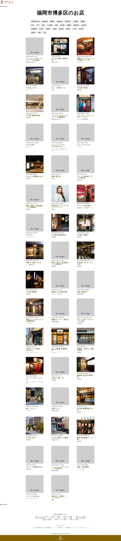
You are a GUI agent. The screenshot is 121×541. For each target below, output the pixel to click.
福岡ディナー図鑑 (81, 516)
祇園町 (69, 25)
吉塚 (39, 32)
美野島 (52, 21)
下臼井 (75, 29)
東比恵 (61, 29)
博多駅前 (59, 21)
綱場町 (83, 21)
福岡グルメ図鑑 (68, 516)
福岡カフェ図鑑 (68, 518)
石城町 (55, 29)
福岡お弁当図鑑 (47, 519)
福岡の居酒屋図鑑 (40, 518)
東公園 (84, 25)
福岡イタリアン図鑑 (54, 518)
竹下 (38, 25)
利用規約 (68, 527)
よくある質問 (58, 527)
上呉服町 (75, 21)
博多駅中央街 (35, 21)
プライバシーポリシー (80, 527)
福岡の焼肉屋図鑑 (81, 518)
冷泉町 (68, 29)
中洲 (43, 25)
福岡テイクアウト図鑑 (41, 516)
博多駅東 (45, 21)
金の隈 (62, 25)
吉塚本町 (67, 21)
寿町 (56, 25)
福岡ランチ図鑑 (55, 516)
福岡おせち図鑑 (74, 519)
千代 (44, 32)
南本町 (81, 29)
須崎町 (48, 29)
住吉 (32, 25)
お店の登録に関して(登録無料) (42, 527)
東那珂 (33, 32)
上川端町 (50, 25)
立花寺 (41, 29)
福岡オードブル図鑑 (60, 519)
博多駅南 (34, 29)
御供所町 (76, 25)
